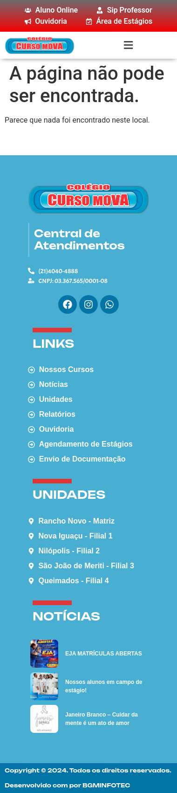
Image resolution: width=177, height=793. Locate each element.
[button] (128, 45)
